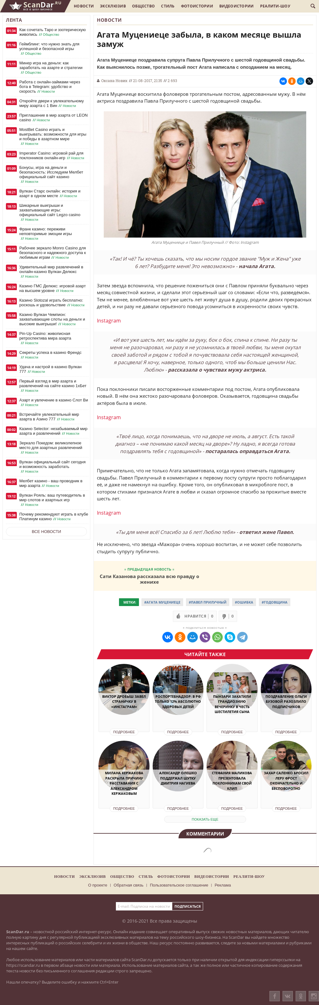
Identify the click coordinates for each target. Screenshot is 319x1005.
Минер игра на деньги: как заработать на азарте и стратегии (51, 68)
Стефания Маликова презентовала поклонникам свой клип (232, 781)
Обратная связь (129, 885)
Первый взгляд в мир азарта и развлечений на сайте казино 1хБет (53, 386)
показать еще (205, 819)
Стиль (168, 6)
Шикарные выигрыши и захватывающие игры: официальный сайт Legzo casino (49, 212)
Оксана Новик (114, 80)
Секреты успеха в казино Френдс (50, 355)
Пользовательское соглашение (179, 885)
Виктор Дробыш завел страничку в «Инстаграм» (124, 701)
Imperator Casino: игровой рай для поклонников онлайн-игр (52, 155)
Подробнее (124, 732)
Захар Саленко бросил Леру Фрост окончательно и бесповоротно (286, 781)
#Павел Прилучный (207, 602)
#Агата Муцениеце (162, 602)
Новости (84, 6)
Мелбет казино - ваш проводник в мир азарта (51, 483)
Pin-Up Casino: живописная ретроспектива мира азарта (45, 338)
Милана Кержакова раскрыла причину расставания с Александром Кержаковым (124, 783)
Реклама (223, 885)
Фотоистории (197, 6)
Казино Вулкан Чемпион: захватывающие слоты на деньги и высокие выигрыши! (52, 319)
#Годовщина (275, 602)
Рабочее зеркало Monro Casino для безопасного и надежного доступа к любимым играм (52, 253)
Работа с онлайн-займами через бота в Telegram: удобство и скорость (49, 87)
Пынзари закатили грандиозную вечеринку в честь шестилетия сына (232, 704)
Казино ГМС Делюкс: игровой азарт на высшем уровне (52, 288)
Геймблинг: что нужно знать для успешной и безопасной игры (49, 49)
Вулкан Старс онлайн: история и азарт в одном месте (49, 193)
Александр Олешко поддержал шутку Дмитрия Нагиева (178, 778)
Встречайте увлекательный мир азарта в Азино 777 (49, 417)
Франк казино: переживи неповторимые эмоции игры (45, 234)
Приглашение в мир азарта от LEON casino (53, 118)
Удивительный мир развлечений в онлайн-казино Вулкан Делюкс (51, 272)
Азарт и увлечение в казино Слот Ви (53, 402)
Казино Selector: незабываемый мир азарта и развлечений (53, 431)
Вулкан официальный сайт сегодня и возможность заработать (52, 467)
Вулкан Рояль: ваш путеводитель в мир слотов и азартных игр (52, 500)
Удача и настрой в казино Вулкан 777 (50, 369)
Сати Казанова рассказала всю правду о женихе (149, 579)
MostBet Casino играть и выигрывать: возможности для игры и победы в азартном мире (52, 136)
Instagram (109, 320)
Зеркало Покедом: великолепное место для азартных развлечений (50, 448)
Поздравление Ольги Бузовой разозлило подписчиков (286, 701)
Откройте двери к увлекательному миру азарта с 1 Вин (51, 103)
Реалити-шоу (275, 6)
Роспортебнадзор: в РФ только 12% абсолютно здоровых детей (178, 701)
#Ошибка (244, 602)
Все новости (46, 531)
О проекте (97, 885)
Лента (14, 20)
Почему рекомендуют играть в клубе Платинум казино (53, 516)
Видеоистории (236, 6)
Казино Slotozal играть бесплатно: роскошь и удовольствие (52, 303)
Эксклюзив (113, 6)
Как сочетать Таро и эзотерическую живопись (52, 32)
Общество (143, 6)
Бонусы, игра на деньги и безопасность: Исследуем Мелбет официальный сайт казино (51, 174)
